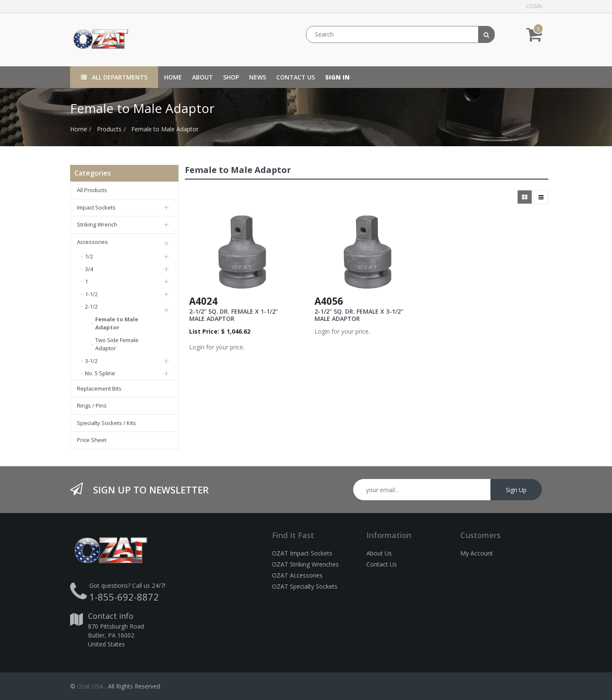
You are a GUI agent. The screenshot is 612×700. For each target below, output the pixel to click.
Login (534, 6)
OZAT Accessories (297, 575)
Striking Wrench (97, 224)
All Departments (114, 77)
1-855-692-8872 (124, 596)
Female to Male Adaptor (164, 129)
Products (109, 129)
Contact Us (381, 564)
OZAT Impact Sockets (302, 553)
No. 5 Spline (100, 373)
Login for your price (216, 347)
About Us (379, 553)
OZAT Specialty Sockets (304, 586)
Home (78, 129)
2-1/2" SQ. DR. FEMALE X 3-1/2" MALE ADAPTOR (358, 315)
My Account (476, 553)
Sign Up (516, 490)
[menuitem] (173, 77)
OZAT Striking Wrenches (305, 564)
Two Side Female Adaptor (117, 344)
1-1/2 (91, 294)
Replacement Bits (99, 388)
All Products (92, 190)
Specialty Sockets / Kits (106, 423)
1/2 (89, 256)
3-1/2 (91, 361)
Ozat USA (90, 686)
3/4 (89, 269)
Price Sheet (91, 440)
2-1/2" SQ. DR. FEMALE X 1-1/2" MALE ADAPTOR (233, 315)
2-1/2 (91, 306)
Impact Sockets (96, 207)
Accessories (92, 242)
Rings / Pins (92, 405)
